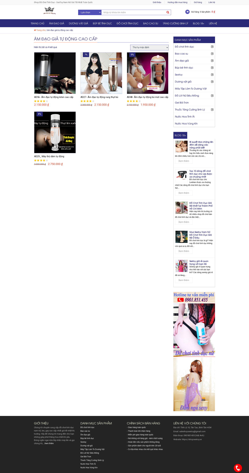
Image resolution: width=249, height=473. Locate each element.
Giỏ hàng (198, 2)
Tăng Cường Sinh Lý (175, 23)
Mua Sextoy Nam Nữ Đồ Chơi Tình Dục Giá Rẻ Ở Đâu (200, 234)
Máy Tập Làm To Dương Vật (191, 88)
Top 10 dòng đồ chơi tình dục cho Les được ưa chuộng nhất (200, 173)
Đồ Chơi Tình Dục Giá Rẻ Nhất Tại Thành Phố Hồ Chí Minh (200, 205)
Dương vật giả (78, 23)
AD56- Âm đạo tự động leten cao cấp (53, 97)
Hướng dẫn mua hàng (177, 2)
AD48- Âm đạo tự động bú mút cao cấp (147, 97)
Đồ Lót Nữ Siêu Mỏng (187, 95)
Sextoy (178, 74)
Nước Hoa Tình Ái (185, 116)
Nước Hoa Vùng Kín (186, 123)
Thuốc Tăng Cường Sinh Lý (190, 109)
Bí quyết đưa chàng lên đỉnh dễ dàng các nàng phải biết (201, 144)
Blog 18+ (198, 23)
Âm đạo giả (56, 23)
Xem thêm (183, 161)
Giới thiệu (157, 2)
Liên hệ (212, 2)
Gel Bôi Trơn (182, 102)
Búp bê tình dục (102, 23)
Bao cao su (150, 23)
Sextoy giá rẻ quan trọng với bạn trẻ (198, 262)
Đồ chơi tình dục (127, 23)
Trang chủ (37, 23)
